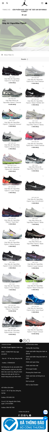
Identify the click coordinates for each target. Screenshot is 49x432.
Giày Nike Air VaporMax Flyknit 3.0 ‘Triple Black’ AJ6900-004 (12, 81)
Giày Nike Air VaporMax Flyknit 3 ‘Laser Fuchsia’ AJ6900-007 (35, 266)
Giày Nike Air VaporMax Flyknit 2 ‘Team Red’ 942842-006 (12, 222)
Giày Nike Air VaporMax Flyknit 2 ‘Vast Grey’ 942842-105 (12, 309)
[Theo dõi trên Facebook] (19, 415)
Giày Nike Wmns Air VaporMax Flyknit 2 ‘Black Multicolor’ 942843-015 (35, 243)
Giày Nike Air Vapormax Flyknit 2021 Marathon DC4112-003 (12, 169)
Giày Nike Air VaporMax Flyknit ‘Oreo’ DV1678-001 (35, 200)
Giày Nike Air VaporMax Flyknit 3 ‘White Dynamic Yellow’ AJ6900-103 (12, 244)
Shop (4, 21)
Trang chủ (6, 10)
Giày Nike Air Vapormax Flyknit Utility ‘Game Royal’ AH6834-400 (35, 310)
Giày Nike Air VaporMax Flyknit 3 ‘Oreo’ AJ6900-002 (12, 265)
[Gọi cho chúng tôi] (27, 415)
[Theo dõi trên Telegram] (30, 415)
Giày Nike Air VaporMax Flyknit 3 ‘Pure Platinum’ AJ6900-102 (12, 288)
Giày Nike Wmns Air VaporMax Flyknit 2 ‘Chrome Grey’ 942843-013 (12, 102)
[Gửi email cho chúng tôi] (24, 415)
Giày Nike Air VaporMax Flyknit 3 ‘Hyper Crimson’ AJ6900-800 (35, 332)
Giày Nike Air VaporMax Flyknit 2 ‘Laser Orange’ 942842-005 (12, 190)
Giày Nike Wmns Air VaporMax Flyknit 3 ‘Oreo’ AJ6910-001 (35, 169)
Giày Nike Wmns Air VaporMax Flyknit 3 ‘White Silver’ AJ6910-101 (35, 222)
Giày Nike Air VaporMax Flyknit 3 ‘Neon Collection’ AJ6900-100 (35, 288)
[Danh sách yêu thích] (42, 3)
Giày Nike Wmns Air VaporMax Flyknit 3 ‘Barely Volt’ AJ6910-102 (35, 125)
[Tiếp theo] (28, 340)
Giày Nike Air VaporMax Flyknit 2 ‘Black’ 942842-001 (35, 102)
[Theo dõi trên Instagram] (22, 415)
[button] (3, 3)
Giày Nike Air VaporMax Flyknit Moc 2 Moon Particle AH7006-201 (35, 145)
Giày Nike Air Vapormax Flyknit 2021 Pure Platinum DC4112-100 (35, 81)
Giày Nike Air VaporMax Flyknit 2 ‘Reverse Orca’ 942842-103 (12, 147)
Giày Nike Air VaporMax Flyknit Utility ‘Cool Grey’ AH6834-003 (12, 332)
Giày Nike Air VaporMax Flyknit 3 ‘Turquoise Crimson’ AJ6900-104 (12, 124)
